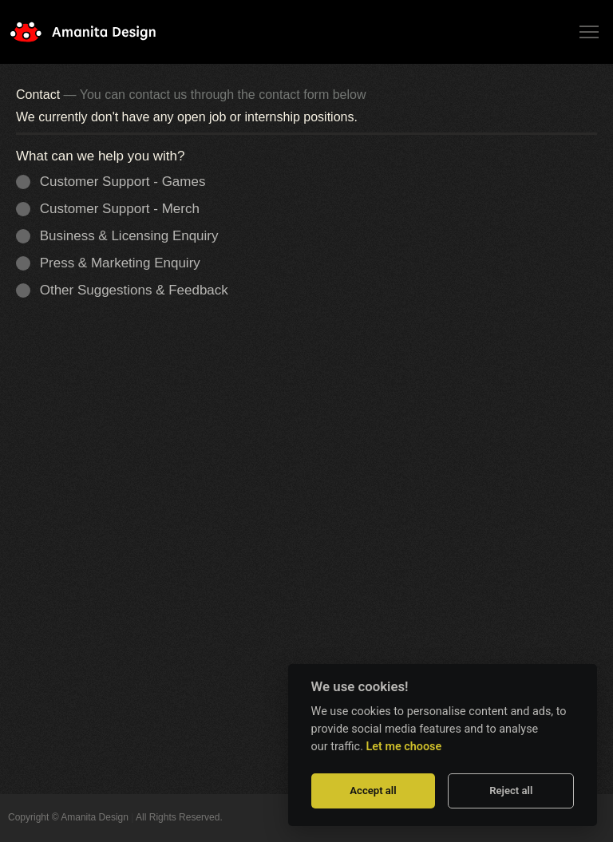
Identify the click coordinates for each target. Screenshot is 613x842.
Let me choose (404, 746)
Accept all (373, 791)
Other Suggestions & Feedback (127, 290)
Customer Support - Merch (113, 208)
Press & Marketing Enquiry (113, 263)
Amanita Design (96, 32)
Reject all (510, 791)
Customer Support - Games (116, 181)
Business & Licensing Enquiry (122, 235)
